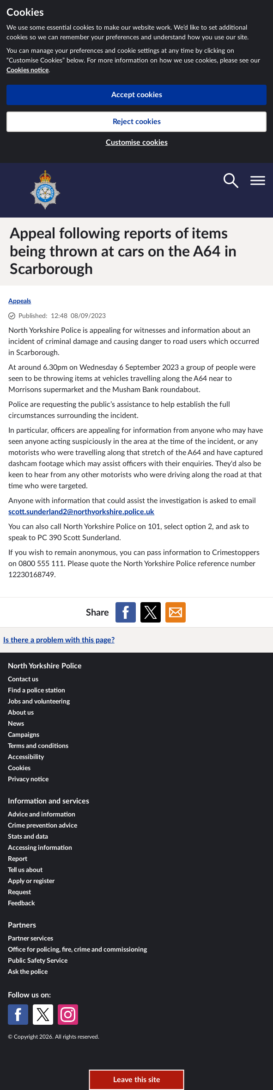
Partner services (30, 938)
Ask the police (28, 972)
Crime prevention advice (42, 825)
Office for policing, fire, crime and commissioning (77, 950)
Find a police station (36, 690)
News (16, 724)
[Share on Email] (175, 612)
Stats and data (28, 837)
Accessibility (26, 757)
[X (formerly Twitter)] (43, 1014)
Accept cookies (136, 95)
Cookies (19, 768)
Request (19, 892)
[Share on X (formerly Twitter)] (150, 612)
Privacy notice (28, 779)
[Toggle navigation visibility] (258, 180)
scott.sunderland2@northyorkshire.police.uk (81, 512)
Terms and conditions (38, 746)
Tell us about (25, 870)
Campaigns (23, 735)
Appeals (19, 301)
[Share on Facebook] (125, 612)
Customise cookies (137, 142)
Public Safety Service (37, 961)
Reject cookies (137, 121)
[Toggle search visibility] (231, 180)
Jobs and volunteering (39, 701)
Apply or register (31, 881)
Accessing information (40, 848)
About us (21, 713)
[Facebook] (18, 1014)
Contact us (23, 679)
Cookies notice (27, 70)
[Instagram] (68, 1014)
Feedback (21, 903)
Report (17, 859)
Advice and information (41, 814)
